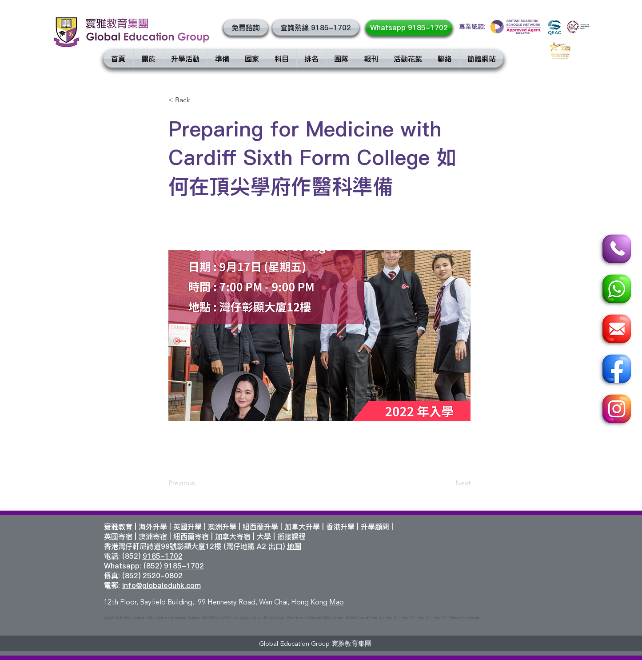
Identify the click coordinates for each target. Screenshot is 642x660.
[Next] (448, 483)
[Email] (615, 330)
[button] (245, 28)
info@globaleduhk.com (161, 585)
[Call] (615, 250)
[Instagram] (615, 410)
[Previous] (197, 483)
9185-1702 (163, 556)
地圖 (294, 546)
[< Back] (197, 100)
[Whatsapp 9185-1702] (409, 28)
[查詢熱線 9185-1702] (315, 28)
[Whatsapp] (615, 290)
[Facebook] (615, 370)
